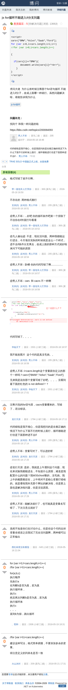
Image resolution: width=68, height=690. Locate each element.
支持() (15, 205)
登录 (59, 3)
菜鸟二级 (35, 135)
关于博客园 (7, 683)
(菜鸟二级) (51, 189)
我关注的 (20, 10)
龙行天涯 (16, 419)
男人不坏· (22, 135)
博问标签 (47, 10)
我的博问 (34, 10)
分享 (4, 166)
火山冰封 (16, 663)
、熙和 (15, 624)
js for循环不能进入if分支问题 (21, 17)
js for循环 (15, 104)
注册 (65, 3)
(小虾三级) (41, 347)
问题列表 (7, 10)
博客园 (51, 683)
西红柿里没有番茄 (20, 547)
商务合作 (29, 683)
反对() (23, 205)
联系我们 (19, 683)
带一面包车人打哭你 (21, 189)
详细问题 (61, 10)
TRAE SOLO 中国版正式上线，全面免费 (29, 161)
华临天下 (16, 347)
